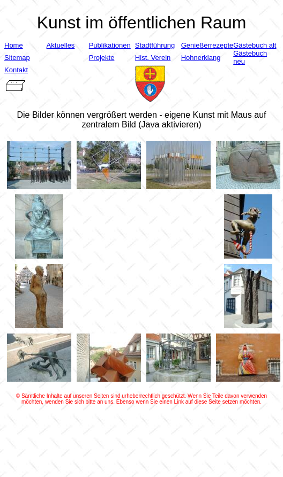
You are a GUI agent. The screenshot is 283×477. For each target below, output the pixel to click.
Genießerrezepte (207, 45)
